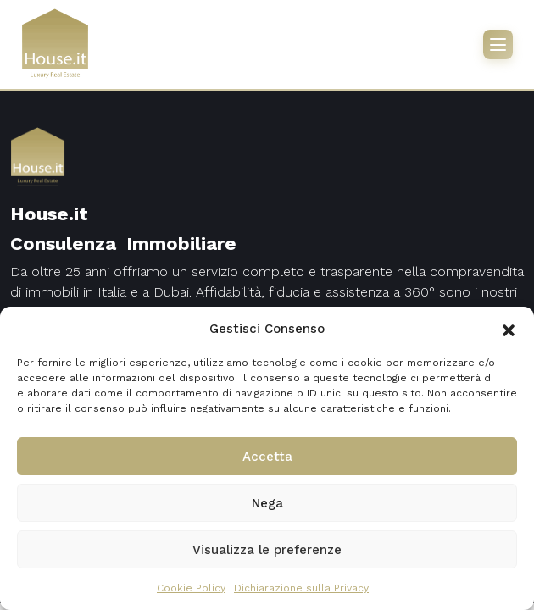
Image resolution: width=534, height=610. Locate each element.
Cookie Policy (191, 588)
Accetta (267, 456)
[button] (508, 328)
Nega (267, 503)
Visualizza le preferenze (267, 549)
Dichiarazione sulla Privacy (301, 588)
